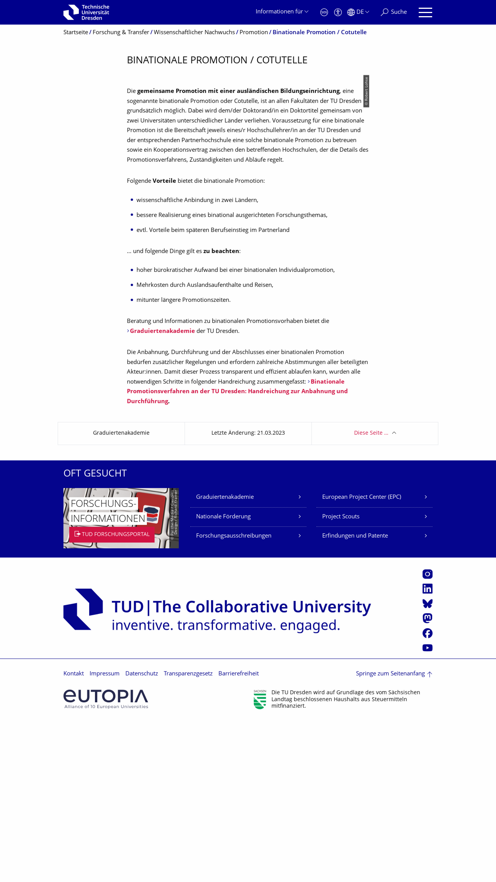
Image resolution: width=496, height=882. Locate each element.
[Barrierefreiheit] (338, 12)
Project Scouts (341, 677)
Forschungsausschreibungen (233, 697)
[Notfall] (324, 12)
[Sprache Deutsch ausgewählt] (358, 12)
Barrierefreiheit (238, 834)
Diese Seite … (371, 593)
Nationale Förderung (223, 677)
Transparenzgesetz (188, 834)
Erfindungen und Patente (355, 697)
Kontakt (73, 834)
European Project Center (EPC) (361, 658)
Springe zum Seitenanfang (390, 834)
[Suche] (394, 12)
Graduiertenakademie (225, 658)
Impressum (105, 834)
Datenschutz (141, 834)
